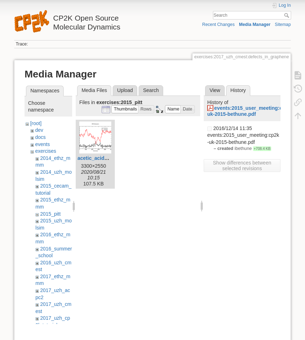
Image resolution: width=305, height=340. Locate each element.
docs (40, 137)
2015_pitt (50, 214)
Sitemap (283, 24)
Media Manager (255, 24)
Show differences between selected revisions (242, 165)
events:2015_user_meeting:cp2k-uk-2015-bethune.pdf (250, 111)
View (214, 90)
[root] (36, 123)
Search (287, 15)
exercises (45, 151)
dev (39, 130)
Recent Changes (218, 24)
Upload (125, 90)
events (42, 144)
